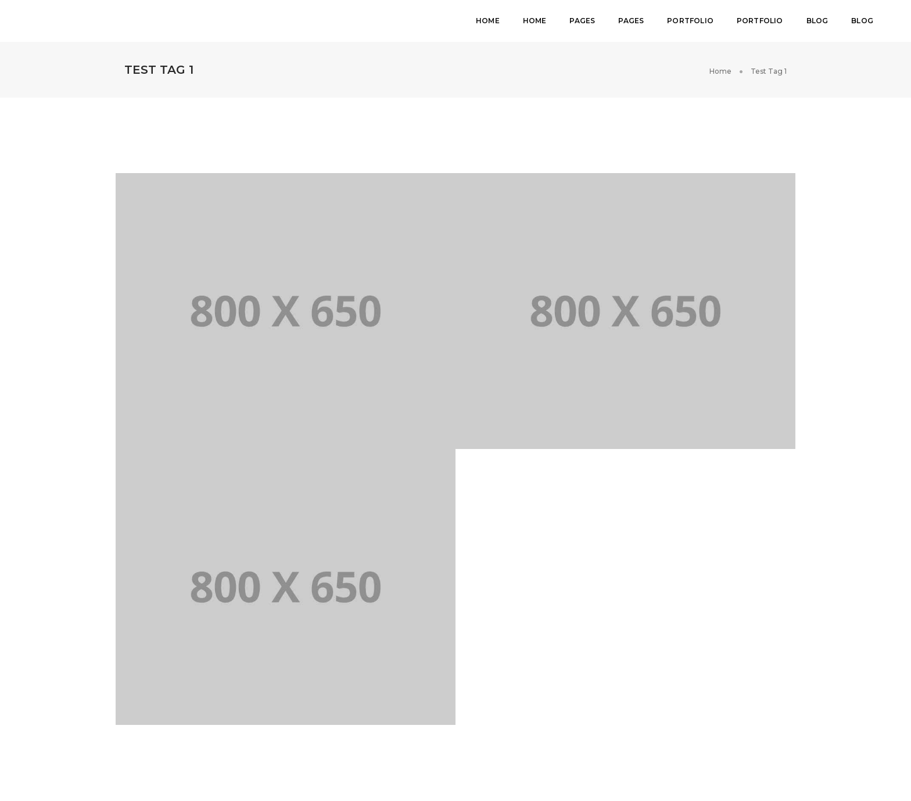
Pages (582, 20)
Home (488, 20)
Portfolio (690, 20)
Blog (817, 20)
